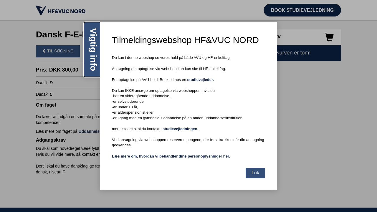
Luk (255, 172)
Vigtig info (93, 49)
